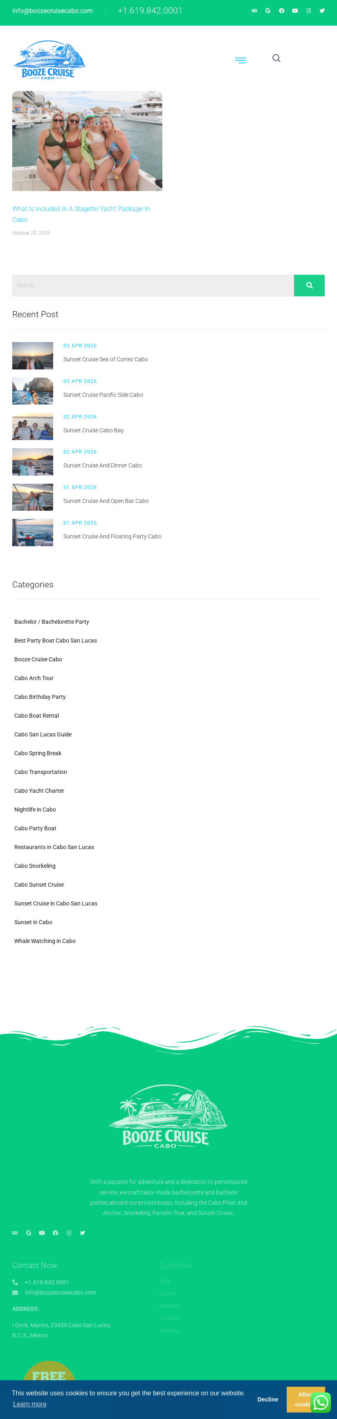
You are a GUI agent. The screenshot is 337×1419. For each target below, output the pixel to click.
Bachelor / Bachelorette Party (51, 621)
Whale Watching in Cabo (45, 941)
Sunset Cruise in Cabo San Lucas (55, 903)
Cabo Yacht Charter (39, 790)
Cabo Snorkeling (35, 866)
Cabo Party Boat (35, 828)
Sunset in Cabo (33, 922)
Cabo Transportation (40, 772)
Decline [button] (267, 1399)
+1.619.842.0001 (150, 11)
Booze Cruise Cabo (38, 659)
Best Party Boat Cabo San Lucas (55, 640)
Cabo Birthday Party (40, 697)
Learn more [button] (30, 1404)
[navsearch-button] (276, 59)
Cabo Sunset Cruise (39, 884)
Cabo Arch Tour (34, 678)
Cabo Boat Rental (36, 715)
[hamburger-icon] (241, 61)
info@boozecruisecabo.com (52, 11)
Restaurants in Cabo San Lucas (54, 847)
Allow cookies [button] (306, 1399)
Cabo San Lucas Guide (43, 734)
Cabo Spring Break (37, 753)
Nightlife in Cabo (35, 809)
